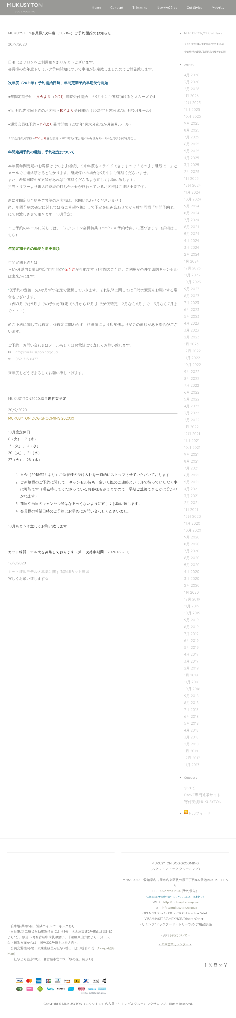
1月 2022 (191, 430)
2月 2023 (191, 340)
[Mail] (220, 968)
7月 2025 (191, 140)
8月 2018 (191, 706)
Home (96, 7)
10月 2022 (192, 368)
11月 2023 (192, 278)
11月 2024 (192, 195)
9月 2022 (191, 375)
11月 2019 (191, 609)
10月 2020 (192, 533)
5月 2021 (191, 485)
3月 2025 (191, 168)
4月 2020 (191, 575)
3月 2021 (191, 499)
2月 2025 (191, 175)
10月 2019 (192, 616)
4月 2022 (191, 409)
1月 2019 (191, 678)
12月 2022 (192, 354)
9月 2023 (191, 292)
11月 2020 (192, 526)
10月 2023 (192, 285)
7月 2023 (191, 306)
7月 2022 (191, 388)
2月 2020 (192, 588)
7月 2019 (191, 637)
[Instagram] (215, 968)
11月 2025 (192, 113)
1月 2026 (191, 99)
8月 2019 (191, 630)
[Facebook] (205, 968)
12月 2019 (192, 602)
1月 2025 (191, 182)
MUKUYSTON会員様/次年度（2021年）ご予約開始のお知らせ (59, 36)
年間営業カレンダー (175, 947)
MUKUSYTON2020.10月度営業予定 (37, 402)
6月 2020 (192, 561)
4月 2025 (191, 161)
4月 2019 (191, 657)
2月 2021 (191, 506)
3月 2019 (191, 664)
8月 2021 (191, 464)
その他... (218, 7)
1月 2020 (191, 595)
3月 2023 (191, 333)
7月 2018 (191, 713)
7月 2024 (191, 223)
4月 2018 (191, 733)
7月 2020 (191, 554)
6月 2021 (191, 478)
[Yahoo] (225, 968)
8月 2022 (191, 382)
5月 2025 (191, 154)
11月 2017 (191, 768)
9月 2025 (191, 126)
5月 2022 (191, 402)
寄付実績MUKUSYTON (202, 805)
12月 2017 (192, 761)
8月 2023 (191, 299)
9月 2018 (191, 699)
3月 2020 (191, 582)
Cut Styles (194, 7)
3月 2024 (191, 251)
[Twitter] (210, 968)
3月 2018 (191, 740)
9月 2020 (192, 540)
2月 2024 (191, 257)
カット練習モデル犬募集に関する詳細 (39, 575)
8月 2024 (191, 216)
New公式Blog (167, 7)
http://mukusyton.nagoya (180, 905)
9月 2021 (191, 457)
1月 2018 (191, 754)
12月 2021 (192, 437)
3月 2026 (191, 85)
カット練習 (80, 575)
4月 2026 (191, 78)
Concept (117, 7)
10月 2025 (192, 119)
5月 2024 (191, 237)
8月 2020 (192, 547)
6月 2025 (191, 147)
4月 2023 (191, 326)
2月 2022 (191, 423)
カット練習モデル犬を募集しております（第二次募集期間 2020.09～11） (70, 555)
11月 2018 (191, 685)
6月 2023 (191, 313)
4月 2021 (191, 492)
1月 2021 (191, 513)
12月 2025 (192, 106)
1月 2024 (191, 264)
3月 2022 (191, 416)
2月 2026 (191, 92)
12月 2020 (192, 520)
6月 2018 (191, 720)
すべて (189, 791)
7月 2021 (191, 471)
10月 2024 (192, 202)
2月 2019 (191, 671)
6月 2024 (191, 230)
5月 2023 (191, 319)
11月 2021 (191, 444)
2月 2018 (191, 747)
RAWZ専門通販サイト (202, 798)
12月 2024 (192, 188)
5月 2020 (192, 568)
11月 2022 (192, 361)
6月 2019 (191, 644)
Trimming (140, 7)
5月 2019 (191, 651)
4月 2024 (191, 244)
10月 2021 (192, 451)
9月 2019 (191, 623)
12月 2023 (192, 271)
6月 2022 (191, 395)
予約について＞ (179, 939)
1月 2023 (191, 347)
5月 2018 (191, 726)
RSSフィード (199, 816)
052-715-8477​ (26, 362)
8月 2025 (191, 133)
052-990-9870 (170, 894)
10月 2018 (192, 692)
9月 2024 (191, 209)
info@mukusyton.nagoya (36, 355)
